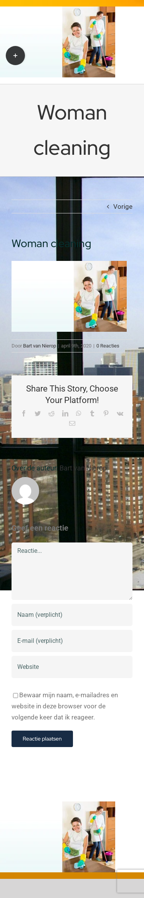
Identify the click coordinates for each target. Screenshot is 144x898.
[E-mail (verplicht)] (72, 641)
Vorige (122, 206)
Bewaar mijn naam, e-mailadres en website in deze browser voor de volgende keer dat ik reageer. (65, 706)
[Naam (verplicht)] (72, 615)
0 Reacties (107, 346)
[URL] (72, 667)
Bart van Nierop (39, 346)
